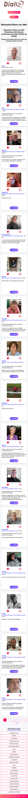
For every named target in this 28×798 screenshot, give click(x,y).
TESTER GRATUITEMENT (14, 12)
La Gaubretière (14, 770)
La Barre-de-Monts (14, 784)
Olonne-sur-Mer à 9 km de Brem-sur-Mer (12, 362)
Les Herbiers (14, 738)
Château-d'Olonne (14, 743)
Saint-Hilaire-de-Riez (14, 746)
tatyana (4, 445)
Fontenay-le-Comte (14, 741)
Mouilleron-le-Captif (14, 757)
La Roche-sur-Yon (14, 733)
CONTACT (24, 796)
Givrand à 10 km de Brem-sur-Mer (10, 446)
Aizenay (14, 751)
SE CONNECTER (14, 17)
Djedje (3, 698)
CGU (11, 796)
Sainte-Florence (14, 789)
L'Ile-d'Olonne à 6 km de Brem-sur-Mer (11, 278)
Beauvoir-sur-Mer (14, 762)
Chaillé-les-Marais (13, 786)
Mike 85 (4, 276)
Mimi (3, 108)
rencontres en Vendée (14, 730)
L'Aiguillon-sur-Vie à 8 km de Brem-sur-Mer (12, 320)
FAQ (8, 796)
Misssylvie (4, 319)
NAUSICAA (4, 403)
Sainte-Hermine (14, 773)
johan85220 (5, 487)
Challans (14, 735)
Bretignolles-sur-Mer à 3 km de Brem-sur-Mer (13, 109)
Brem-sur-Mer (14, 778)
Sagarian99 (5, 192)
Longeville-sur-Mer (14, 781)
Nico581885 (5, 529)
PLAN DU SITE (17, 796)
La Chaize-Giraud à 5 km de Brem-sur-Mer (12, 236)
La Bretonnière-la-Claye (14, 792)
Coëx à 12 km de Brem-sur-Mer (10, 488)
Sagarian (4, 150)
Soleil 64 (4, 571)
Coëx (14, 765)
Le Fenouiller (14, 759)
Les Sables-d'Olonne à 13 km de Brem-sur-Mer (13, 573)
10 (17, 723)
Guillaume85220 (6, 234)
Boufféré (14, 768)
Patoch (3, 613)
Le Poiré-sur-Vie (14, 754)
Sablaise (4, 361)
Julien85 (4, 656)
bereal (3, 66)
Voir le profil (14, 81)
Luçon (14, 749)
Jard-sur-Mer (14, 776)
